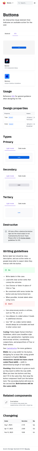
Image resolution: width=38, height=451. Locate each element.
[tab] (7, 34)
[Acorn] (4, 3)
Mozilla (27, 449)
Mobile (9, 3)
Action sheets (25, 238)
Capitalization (12, 348)
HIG (13, 96)
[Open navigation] (34, 3)
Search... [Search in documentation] (22, 3)
